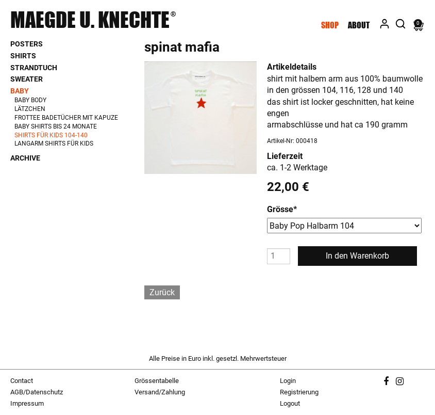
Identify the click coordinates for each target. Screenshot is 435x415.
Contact (21, 381)
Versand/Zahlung (160, 392)
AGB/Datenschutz (36, 392)
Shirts (23, 56)
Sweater (26, 79)
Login (288, 381)
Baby (19, 91)
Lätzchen (29, 109)
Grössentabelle (157, 381)
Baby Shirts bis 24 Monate (55, 126)
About (359, 25)
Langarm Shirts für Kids (53, 143)
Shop (330, 25)
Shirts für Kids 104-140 (51, 135)
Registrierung (299, 392)
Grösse (282, 209)
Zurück (162, 292)
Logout (290, 403)
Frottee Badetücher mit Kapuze (66, 117)
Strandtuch (33, 67)
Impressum (27, 403)
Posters (26, 44)
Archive (25, 158)
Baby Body (30, 100)
